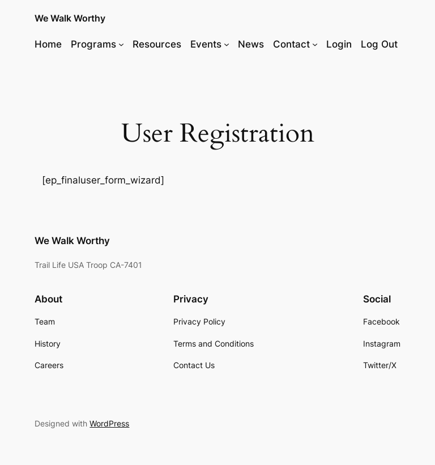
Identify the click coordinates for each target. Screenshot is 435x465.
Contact (291, 44)
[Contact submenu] (315, 44)
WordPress (109, 423)
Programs (93, 44)
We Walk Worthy (70, 18)
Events (205, 44)
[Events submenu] (226, 44)
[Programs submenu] (121, 44)
